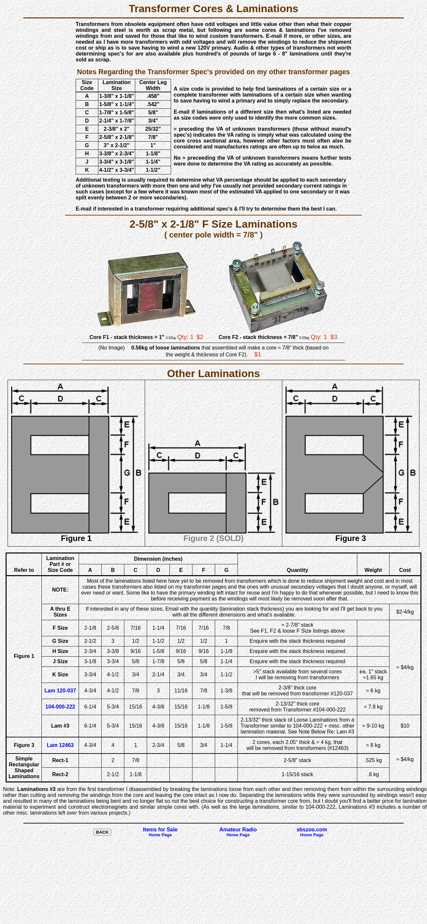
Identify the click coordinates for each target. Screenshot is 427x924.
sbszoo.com (312, 832)
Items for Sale (160, 832)
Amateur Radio (238, 832)
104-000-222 (60, 707)
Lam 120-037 (60, 690)
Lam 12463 (60, 745)
